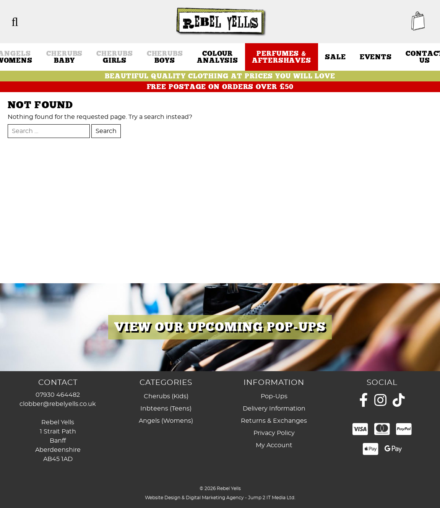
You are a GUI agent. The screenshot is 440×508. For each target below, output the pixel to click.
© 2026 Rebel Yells (220, 488)
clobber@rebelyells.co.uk (57, 404)
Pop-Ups (274, 396)
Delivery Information (274, 409)
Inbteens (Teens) (166, 409)
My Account (274, 445)
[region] (220, 327)
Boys (165, 57)
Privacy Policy (274, 433)
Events (376, 57)
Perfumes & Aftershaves (281, 57)
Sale (335, 57)
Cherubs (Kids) (166, 396)
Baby (64, 57)
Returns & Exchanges (274, 421)
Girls (114, 57)
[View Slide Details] (220, 327)
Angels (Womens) (166, 421)
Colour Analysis (217, 57)
